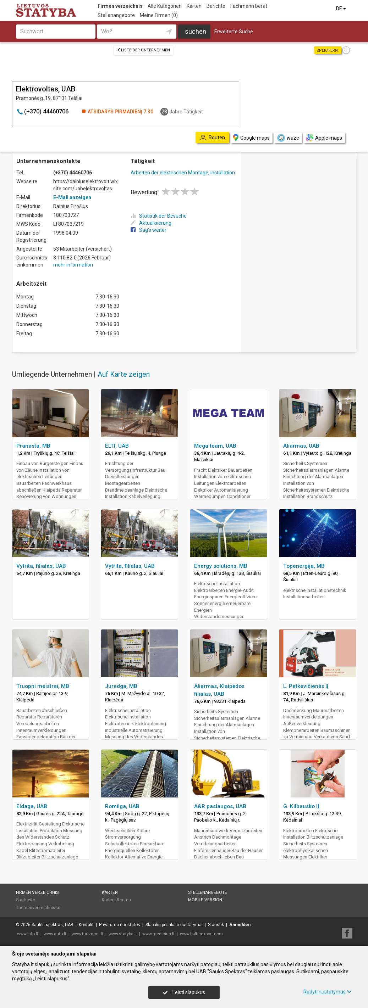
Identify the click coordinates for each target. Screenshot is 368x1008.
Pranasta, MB (33, 446)
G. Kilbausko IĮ (301, 806)
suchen (195, 31)
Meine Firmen (159, 15)
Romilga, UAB (122, 806)
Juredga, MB (121, 686)
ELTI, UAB (117, 446)
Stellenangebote (116, 15)
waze (287, 137)
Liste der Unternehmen (143, 50)
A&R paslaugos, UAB (220, 806)
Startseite (25, 899)
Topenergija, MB (304, 566)
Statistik (216, 924)
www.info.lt (27, 933)
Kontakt (86, 924)
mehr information (73, 265)
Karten (194, 6)
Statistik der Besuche (159, 216)
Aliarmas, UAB (301, 446)
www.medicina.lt (158, 933)
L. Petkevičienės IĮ (305, 686)
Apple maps (324, 137)
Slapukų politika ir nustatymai (174, 924)
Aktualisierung (151, 223)
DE (341, 8)
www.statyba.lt (123, 933)
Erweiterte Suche (233, 31)
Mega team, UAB (215, 446)
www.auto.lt (55, 933)
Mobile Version (205, 899)
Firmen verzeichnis (120, 6)
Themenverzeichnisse (38, 907)
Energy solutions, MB (220, 566)
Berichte (216, 6)
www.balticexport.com (201, 933)
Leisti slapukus (184, 992)
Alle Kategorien (165, 6)
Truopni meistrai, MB (42, 686)
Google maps (251, 137)
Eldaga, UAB (31, 806)
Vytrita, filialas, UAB (41, 566)
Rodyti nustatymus (327, 992)
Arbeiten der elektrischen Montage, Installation (183, 172)
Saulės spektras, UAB (52, 924)
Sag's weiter (148, 230)
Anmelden (240, 924)
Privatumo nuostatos (119, 924)
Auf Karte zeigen (124, 374)
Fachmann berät (248, 6)
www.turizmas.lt (87, 933)
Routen (124, 899)
